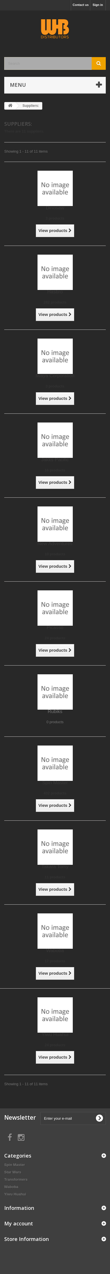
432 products (55, 793)
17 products (55, 961)
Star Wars (12, 1172)
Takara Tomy (55, 866)
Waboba (55, 950)
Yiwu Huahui (55, 1034)
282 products (55, 302)
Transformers (16, 1179)
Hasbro (55, 291)
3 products (55, 218)
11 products (55, 877)
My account (18, 1223)
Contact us (80, 4)
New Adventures (55, 543)
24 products (55, 638)
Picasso (55, 627)
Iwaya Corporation (55, 375)
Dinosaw (55, 208)
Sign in (98, 4)
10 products (55, 554)
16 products (55, 470)
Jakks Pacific (55, 459)
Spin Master (55, 782)
